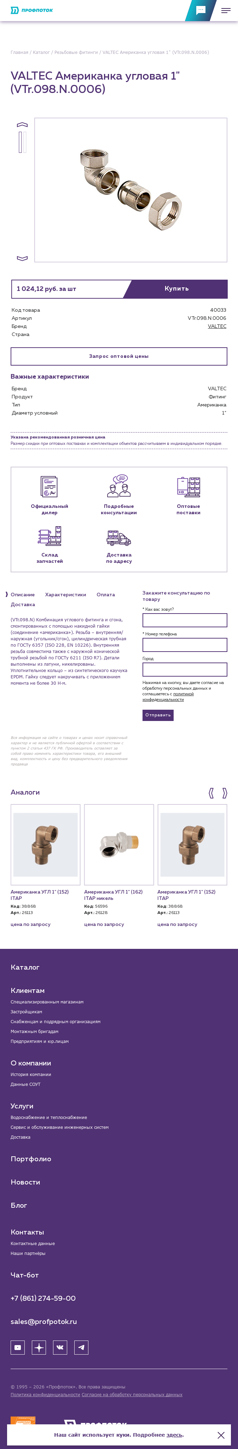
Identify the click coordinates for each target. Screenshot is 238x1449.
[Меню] (224, 10)
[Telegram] (81, 1348)
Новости (25, 1182)
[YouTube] (18, 1348)
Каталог (25, 967)
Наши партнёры (28, 1253)
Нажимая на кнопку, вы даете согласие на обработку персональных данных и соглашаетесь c (183, 691)
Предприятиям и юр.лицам (40, 1041)
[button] (22, 125)
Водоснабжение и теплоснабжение (49, 1117)
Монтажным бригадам (34, 1031)
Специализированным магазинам (47, 1002)
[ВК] (60, 1348)
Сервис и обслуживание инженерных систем (60, 1127)
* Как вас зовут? (158, 610)
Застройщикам (26, 1011)
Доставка (20, 1137)
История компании (31, 1074)
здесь (174, 1435)
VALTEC (217, 326)
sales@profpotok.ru (44, 1321)
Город (148, 659)
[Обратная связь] (201, 10)
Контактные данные (33, 1243)
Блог (19, 1205)
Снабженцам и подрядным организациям (55, 1021)
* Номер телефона (160, 634)
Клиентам (28, 990)
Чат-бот (25, 1275)
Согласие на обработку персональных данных (132, 1394)
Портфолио (31, 1159)
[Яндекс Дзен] (39, 1348)
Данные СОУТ (25, 1084)
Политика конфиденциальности (45, 1394)
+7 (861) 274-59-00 (43, 1298)
